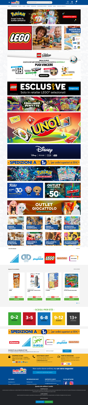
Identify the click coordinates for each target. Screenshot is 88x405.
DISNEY (24, 6)
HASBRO (28, 6)
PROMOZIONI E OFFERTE (42, 6)
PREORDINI (50, 6)
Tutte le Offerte (77, 269)
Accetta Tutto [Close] (49, 402)
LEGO (9, 6)
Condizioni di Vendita (32, 384)
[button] (76, 2)
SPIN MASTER (33, 6)
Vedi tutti (78, 248)
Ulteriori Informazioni (44, 398)
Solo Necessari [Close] (40, 401)
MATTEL (19, 6)
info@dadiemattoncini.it (50, 383)
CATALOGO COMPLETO (61, 6)
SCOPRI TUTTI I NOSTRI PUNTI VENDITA (44, 372)
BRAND (54, 6)
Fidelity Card (29, 382)
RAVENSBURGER (14, 6)
